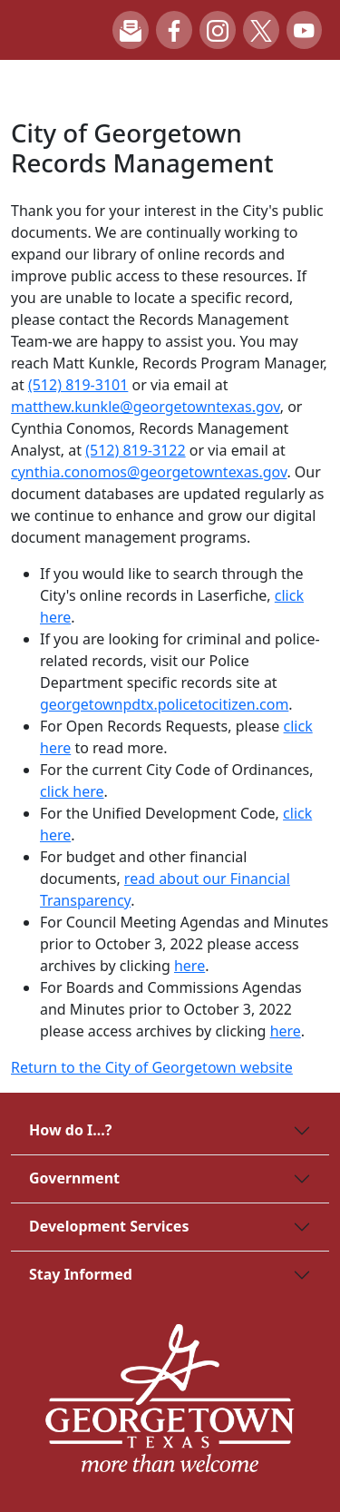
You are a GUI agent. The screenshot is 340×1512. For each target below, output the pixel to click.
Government (74, 1178)
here (189, 966)
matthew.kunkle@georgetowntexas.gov (145, 407)
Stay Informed (80, 1274)
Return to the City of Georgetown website (152, 1067)
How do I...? (70, 1130)
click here (72, 791)
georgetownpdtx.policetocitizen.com (164, 704)
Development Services (109, 1226)
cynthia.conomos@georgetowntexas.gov (149, 472)
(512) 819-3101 (78, 385)
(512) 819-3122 (135, 450)
